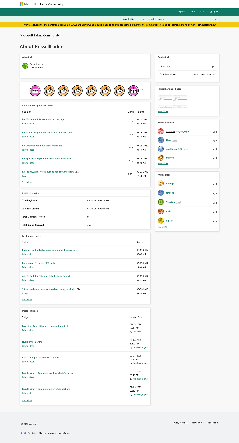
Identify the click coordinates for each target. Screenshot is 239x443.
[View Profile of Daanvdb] (137, 331)
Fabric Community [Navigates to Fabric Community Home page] (51, 4)
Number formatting (32, 341)
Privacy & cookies (180, 422)
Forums (70, 4)
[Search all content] (182, 19)
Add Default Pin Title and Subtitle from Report (46, 275)
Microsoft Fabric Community (40, 35)
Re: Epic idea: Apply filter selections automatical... (47, 158)
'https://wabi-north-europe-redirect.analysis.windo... (49, 289)
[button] (165, 102)
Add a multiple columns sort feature (40, 357)
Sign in (192, 11)
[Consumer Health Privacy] (59, 433)
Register (181, 11)
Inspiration (83, 4)
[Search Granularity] (133, 19)
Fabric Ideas (28, 123)
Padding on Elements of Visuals (38, 263)
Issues (25, 175)
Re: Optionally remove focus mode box (42, 145)
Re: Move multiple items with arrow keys (43, 119)
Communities (109, 4)
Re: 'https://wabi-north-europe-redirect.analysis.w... (49, 171)
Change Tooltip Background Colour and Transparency (50, 249)
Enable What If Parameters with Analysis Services (47, 373)
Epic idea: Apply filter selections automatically (46, 326)
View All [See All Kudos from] (163, 227)
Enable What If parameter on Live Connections (46, 388)
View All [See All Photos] (163, 111)
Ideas (96, 4)
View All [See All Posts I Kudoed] (27, 400)
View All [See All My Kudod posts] (27, 299)
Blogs (123, 4)
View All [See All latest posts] (27, 182)
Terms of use (198, 422)
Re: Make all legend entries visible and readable (47, 132)
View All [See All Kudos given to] (163, 163)
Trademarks (212, 422)
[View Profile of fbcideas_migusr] (140, 347)
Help (202, 11)
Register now (209, 24)
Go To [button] (212, 11)
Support (147, 4)
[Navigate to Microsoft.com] (28, 4)
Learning (135, 4)
